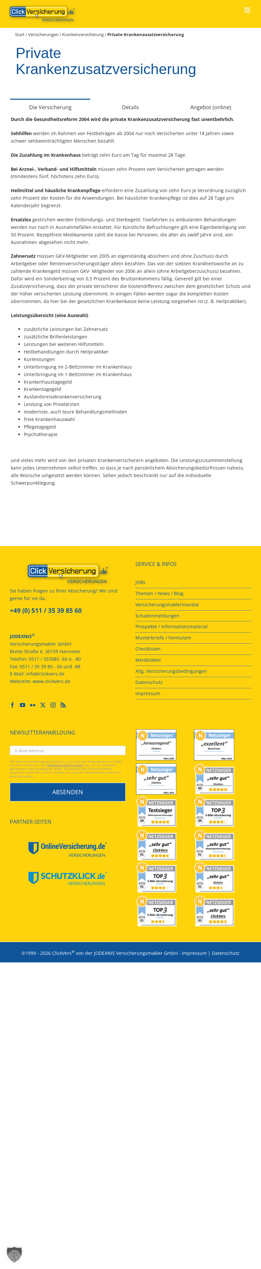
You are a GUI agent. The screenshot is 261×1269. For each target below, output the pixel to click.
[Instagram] (53, 705)
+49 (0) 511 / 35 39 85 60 (46, 610)
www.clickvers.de (51, 681)
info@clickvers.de (45, 674)
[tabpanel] (130, 304)
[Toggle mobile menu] (247, 10)
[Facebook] (12, 705)
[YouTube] (22, 705)
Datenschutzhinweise (65, 765)
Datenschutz (225, 953)
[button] (14, 1254)
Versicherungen (43, 34)
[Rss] (63, 705)
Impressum (194, 953)
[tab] (50, 107)
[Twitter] (42, 705)
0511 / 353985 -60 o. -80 (55, 659)
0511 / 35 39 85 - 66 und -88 (50, 666)
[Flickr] (32, 705)
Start (20, 34)
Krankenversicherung (83, 34)
